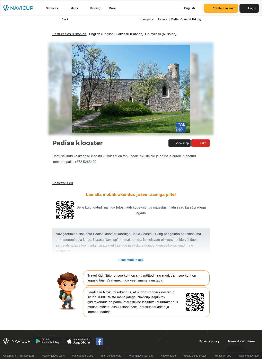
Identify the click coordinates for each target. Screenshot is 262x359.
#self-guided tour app (141, 355)
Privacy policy (209, 341)
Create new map (220, 8)
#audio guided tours (53, 355)
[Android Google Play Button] (47, 341)
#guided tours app (82, 355)
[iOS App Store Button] (78, 341)
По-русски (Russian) (160, 34)
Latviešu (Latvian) (129, 34)
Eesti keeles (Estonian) (69, 34)
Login (249, 8)
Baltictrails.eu (62, 183)
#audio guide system (195, 355)
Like (200, 143)
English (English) (102, 34)
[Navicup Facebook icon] (99, 341)
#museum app (223, 355)
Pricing (95, 8)
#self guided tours (111, 355)
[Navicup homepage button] (19, 8)
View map (179, 143)
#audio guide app (249, 355)
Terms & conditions (241, 341)
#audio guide (168, 355)
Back (62, 19)
